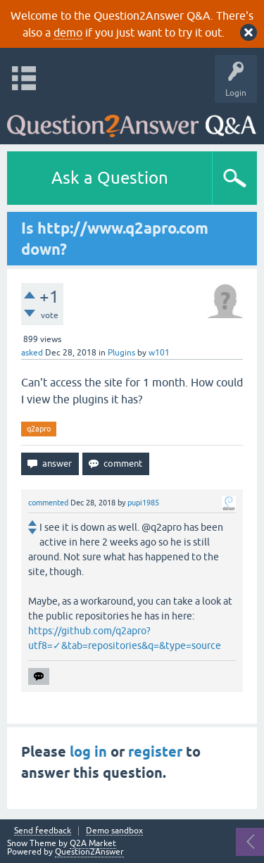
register (155, 751)
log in (88, 751)
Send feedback (42, 831)
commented (48, 502)
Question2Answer (89, 852)
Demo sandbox (114, 831)
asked (32, 353)
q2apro (39, 428)
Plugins (121, 353)
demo (68, 32)
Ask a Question (109, 177)
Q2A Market (93, 843)
